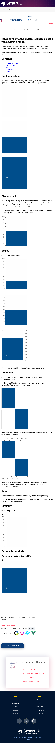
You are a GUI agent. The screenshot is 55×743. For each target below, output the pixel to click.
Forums (39, 700)
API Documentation (30, 677)
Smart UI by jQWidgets (20, 737)
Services (15, 713)
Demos (7, 9)
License (15, 710)
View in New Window (8, 625)
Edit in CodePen (13, 645)
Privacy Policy (39, 710)
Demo (15, 700)
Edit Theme (49, 23)
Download (15, 703)
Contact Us (39, 713)
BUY (2, 637)
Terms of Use (39, 706)
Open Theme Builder (31, 682)
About (40, 703)
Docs (15, 706)
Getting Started (29, 669)
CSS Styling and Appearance (33, 673)
